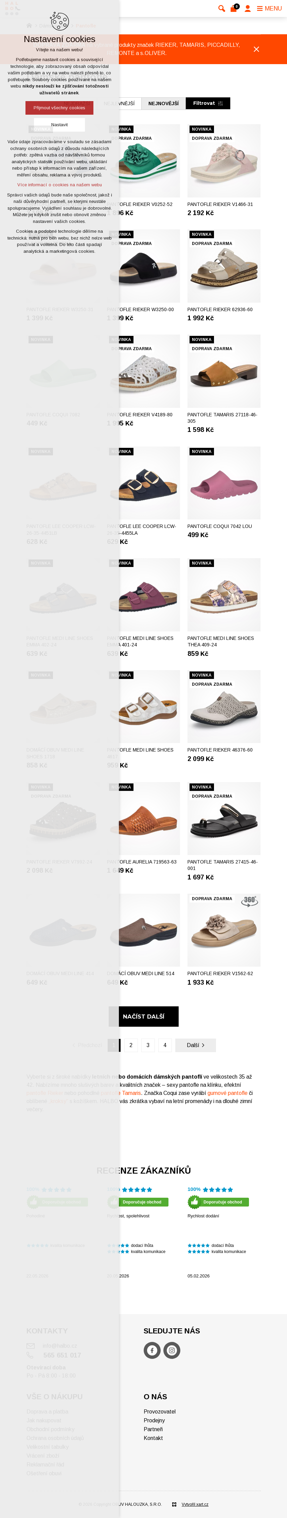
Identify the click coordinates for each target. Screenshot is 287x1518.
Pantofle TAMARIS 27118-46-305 (222, 418)
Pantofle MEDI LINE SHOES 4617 (140, 753)
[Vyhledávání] (221, 8)
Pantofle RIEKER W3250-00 (140, 309)
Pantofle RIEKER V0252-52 (140, 204)
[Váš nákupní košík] (235, 8)
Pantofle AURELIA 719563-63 (142, 862)
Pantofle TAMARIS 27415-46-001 (222, 865)
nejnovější (163, 103)
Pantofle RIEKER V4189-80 (140, 414)
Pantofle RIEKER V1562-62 (220, 973)
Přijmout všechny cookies (59, 107)
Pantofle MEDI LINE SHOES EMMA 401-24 (140, 641)
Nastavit (59, 124)
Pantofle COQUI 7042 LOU (219, 526)
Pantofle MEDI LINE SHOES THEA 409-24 (220, 641)
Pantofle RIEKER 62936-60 (220, 309)
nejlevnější (119, 103)
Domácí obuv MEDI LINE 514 (140, 973)
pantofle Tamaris (121, 1093)
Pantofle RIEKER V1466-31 (220, 204)
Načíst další (143, 1016)
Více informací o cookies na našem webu (59, 184)
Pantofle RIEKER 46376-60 (220, 750)
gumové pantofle (228, 1093)
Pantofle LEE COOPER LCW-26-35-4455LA (141, 530)
